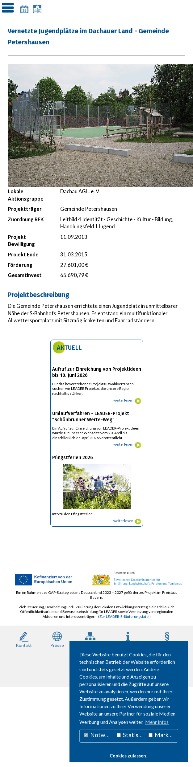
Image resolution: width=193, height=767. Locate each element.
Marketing (163, 734)
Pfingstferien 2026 (72, 457)
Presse (57, 639)
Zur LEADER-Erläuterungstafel (124, 616)
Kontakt (24, 639)
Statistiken (131, 734)
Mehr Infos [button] (157, 722)
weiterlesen (123, 400)
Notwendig (99, 734)
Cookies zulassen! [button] (129, 755)
